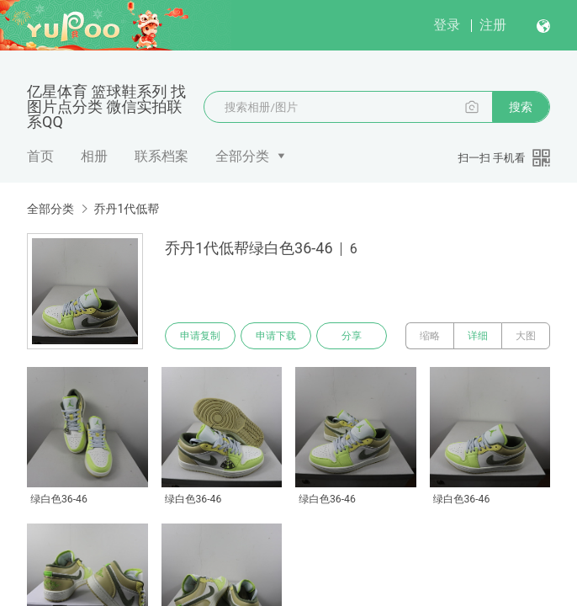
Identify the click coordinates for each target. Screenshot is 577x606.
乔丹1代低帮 (126, 208)
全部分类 (242, 156)
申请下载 (276, 336)
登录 (446, 25)
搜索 (520, 107)
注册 (492, 25)
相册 (94, 156)
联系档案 (161, 156)
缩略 (430, 336)
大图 (526, 336)
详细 (478, 336)
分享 (351, 336)
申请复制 (200, 336)
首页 (40, 156)
